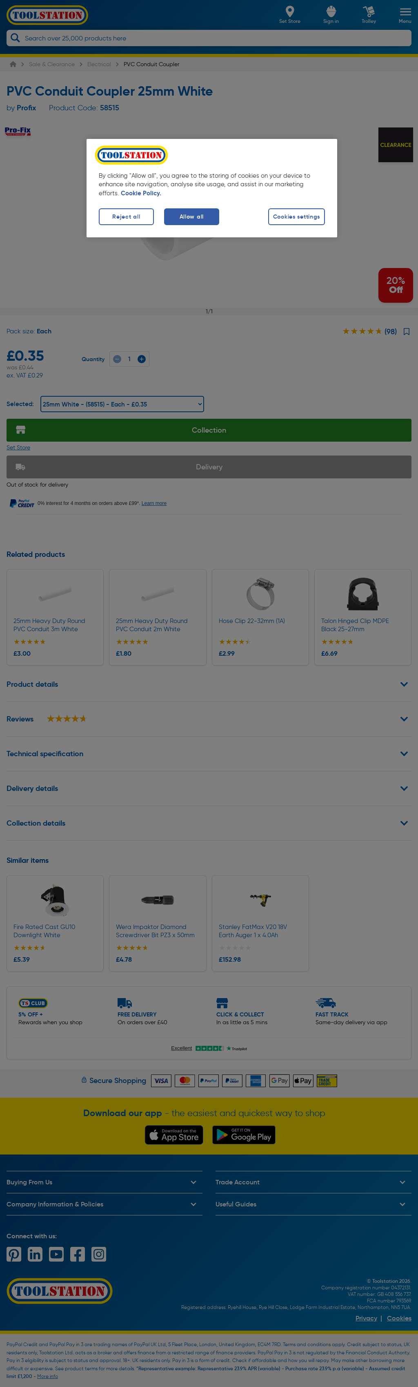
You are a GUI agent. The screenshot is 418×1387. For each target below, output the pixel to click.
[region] (212, 188)
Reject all (126, 216)
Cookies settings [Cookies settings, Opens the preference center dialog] (296, 216)
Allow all (192, 216)
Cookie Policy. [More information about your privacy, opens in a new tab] (141, 193)
